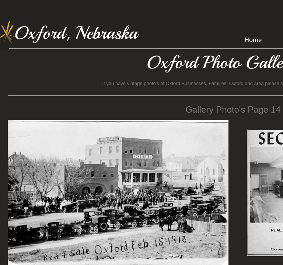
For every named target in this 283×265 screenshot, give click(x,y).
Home (253, 39)
